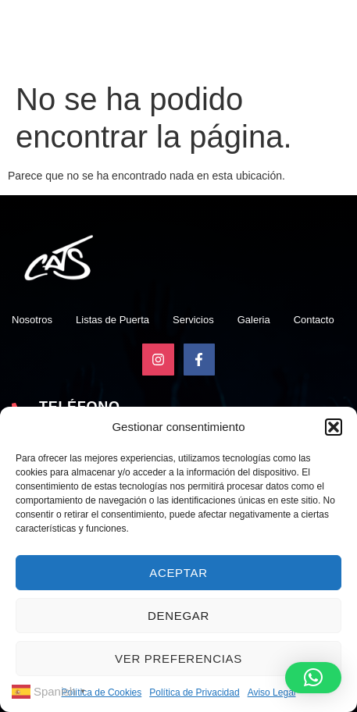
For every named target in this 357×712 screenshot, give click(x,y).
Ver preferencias (178, 658)
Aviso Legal (272, 692)
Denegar (178, 615)
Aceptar (178, 572)
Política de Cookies (102, 692)
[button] (333, 427)
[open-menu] (343, 41)
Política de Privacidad (194, 692)
